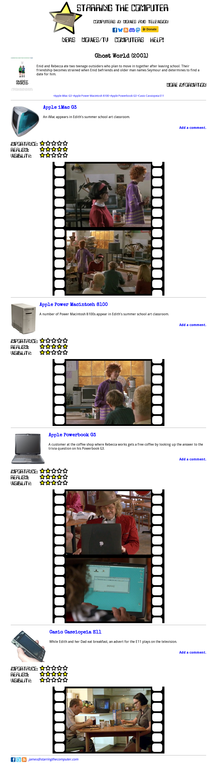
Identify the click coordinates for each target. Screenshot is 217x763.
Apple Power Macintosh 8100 (73, 305)
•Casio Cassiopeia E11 (150, 95)
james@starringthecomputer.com (53, 759)
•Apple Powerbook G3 (123, 95)
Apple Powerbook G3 (72, 435)
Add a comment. (192, 128)
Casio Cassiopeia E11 (75, 632)
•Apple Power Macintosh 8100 (91, 95)
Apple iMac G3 (60, 107)
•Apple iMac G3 (62, 95)
